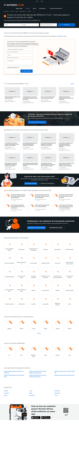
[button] (43, 8)
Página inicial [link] (6, 11)
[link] (19, 8)
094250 (5, 395)
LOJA (37, 1)
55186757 (6, 390)
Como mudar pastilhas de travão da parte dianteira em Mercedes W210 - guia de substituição (18, 196)
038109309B (57, 393)
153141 (30, 390)
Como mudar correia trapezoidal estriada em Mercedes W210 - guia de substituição (18, 206)
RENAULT (29, 11)
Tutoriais (12, 11)
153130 (56, 395)
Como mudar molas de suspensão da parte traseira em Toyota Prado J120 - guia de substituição (66, 206)
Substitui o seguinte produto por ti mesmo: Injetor (64, 375)
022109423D (32, 395)
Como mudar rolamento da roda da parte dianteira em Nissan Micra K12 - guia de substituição (42, 196)
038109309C (57, 390)
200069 (30, 393)
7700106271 (6, 393)
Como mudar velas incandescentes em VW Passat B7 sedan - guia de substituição (66, 196)
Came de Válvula (23, 11)
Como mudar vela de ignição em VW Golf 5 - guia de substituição (42, 205)
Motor (17, 11)
